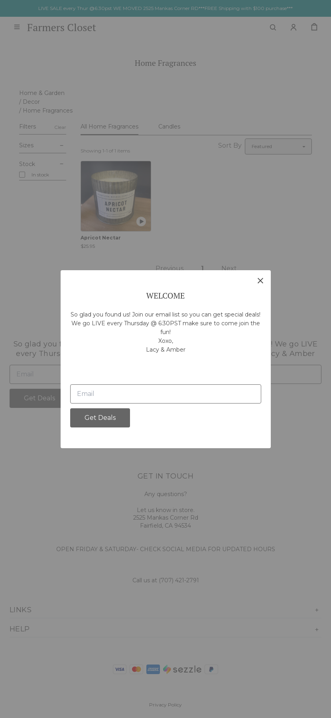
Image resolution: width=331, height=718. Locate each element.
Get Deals (100, 417)
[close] (260, 280)
